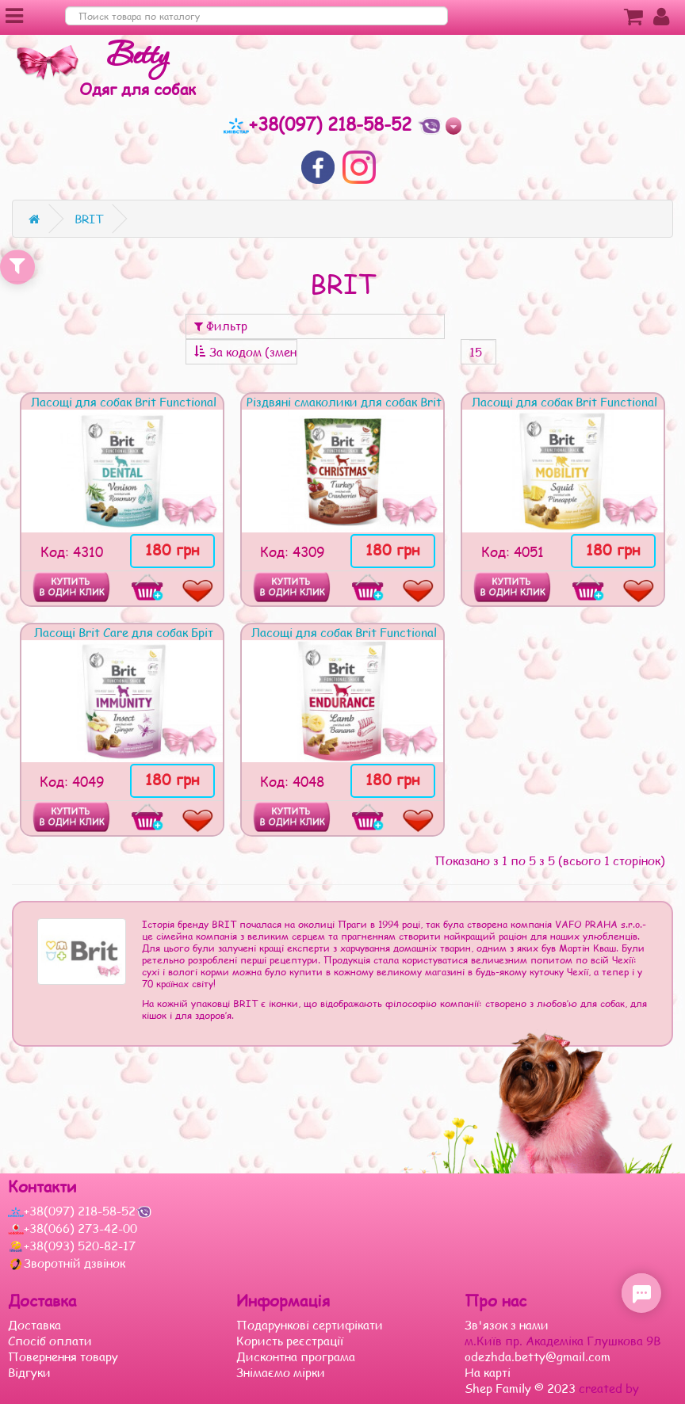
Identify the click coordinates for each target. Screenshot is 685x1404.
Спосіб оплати (50, 1341)
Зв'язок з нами (507, 1325)
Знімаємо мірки (280, 1372)
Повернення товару (63, 1356)
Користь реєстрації (289, 1341)
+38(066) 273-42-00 (72, 1228)
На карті (488, 1372)
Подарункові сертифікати (309, 1325)
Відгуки (29, 1372)
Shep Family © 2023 (522, 1388)
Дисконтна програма (295, 1356)
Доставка (34, 1325)
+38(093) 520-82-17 (72, 1245)
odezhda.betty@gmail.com (537, 1356)
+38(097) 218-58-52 (320, 123)
